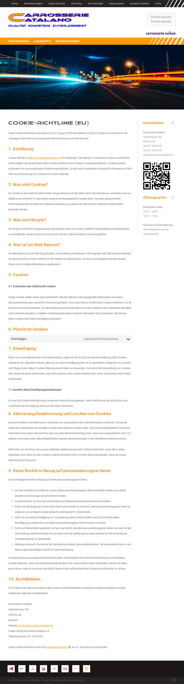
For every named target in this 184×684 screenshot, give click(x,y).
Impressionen (116, 3)
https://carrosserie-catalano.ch (44, 157)
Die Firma (76, 3)
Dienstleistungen (33, 3)
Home (15, 3)
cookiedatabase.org (56, 647)
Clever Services (57, 3)
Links (158, 3)
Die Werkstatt (95, 3)
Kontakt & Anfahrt (139, 3)
